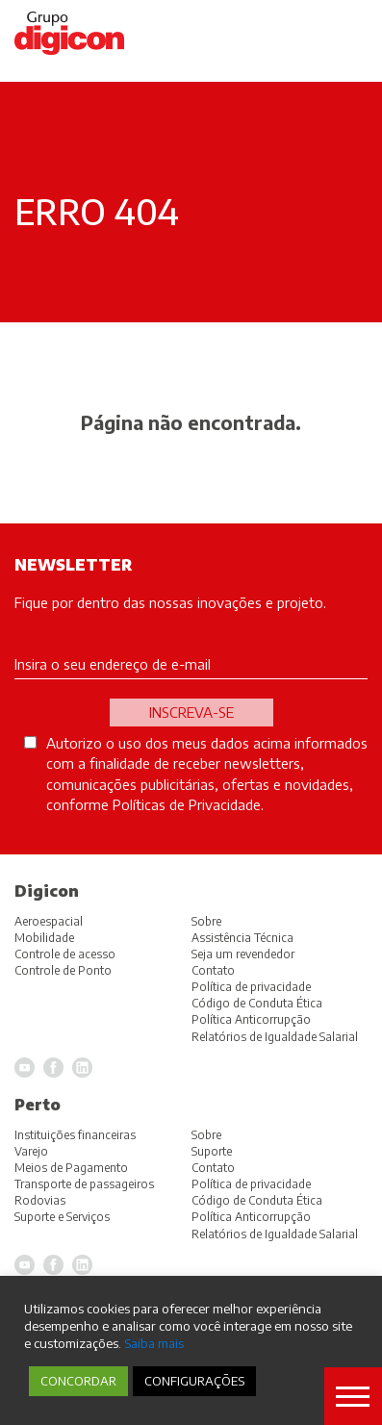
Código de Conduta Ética (256, 1200)
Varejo (31, 1151)
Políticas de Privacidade (187, 804)
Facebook (53, 1265)
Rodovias (39, 1200)
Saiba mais (154, 1343)
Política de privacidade (251, 1184)
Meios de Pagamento (71, 1167)
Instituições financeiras (75, 1135)
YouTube (24, 1265)
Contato (213, 1167)
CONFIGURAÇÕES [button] (194, 1380)
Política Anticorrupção (251, 1216)
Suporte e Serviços (62, 1216)
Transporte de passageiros (84, 1184)
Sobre (206, 1135)
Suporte (211, 1151)
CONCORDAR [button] (78, 1380)
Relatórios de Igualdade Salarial (274, 1234)
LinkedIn (82, 1265)
